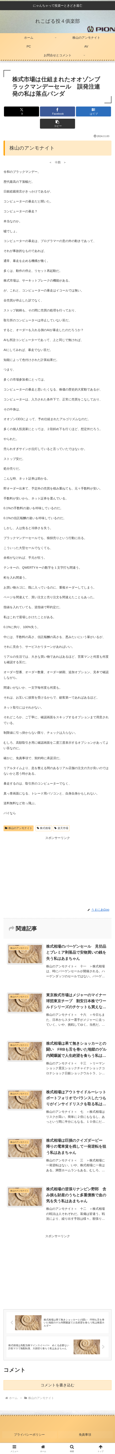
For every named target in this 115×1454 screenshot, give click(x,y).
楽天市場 (61, 828)
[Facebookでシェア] (57, 111)
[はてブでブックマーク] (93, 111)
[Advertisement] (57, 1270)
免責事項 (85, 1434)
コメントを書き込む (57, 1385)
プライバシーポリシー (29, 1434)
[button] (57, 124)
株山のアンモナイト (18, 828)
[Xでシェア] (21, 111)
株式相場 (44, 828)
